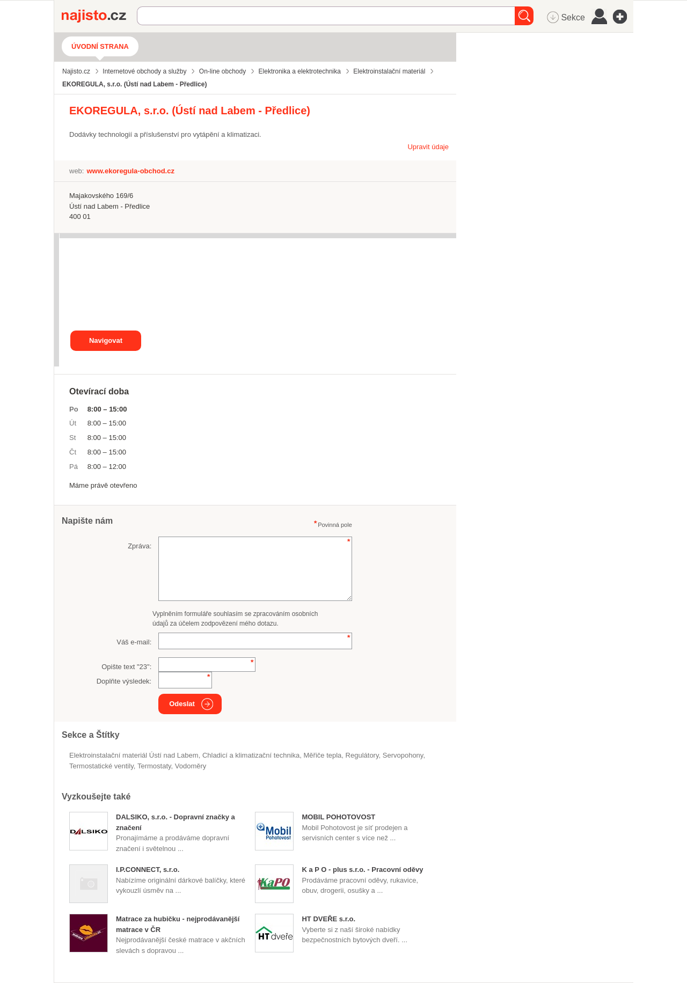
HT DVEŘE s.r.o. (328, 919)
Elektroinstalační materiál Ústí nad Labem (134, 755)
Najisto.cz (99, 16)
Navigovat (105, 340)
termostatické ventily (101, 766)
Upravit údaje (428, 147)
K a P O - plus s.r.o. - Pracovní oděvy (362, 869)
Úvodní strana (100, 46)
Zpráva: (139, 546)
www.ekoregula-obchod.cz (130, 171)
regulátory (362, 755)
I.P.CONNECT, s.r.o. (147, 869)
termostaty (154, 766)
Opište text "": (126, 667)
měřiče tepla (323, 755)
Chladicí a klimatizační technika (250, 755)
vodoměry (191, 766)
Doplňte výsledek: (124, 681)
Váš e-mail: (133, 642)
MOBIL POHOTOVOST (338, 817)
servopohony (403, 755)
